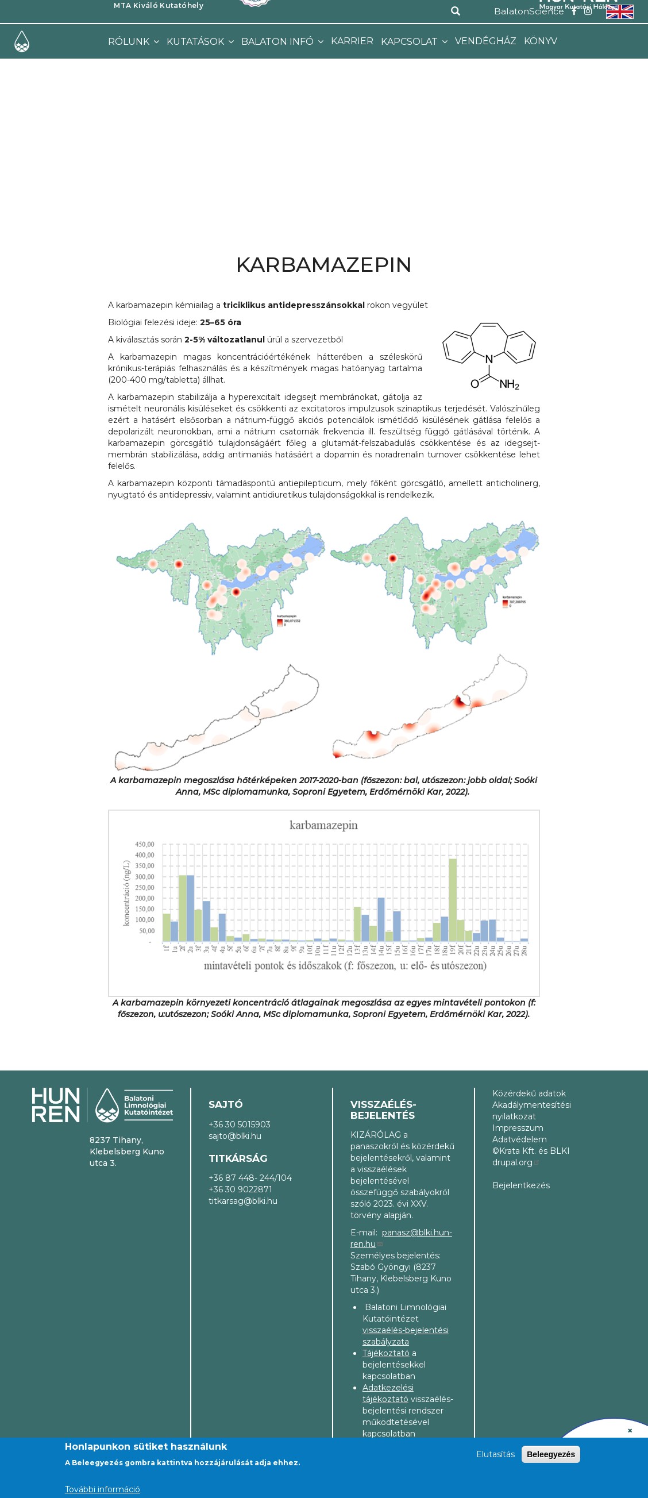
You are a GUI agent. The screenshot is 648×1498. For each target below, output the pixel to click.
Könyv (540, 41)
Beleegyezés (551, 1456)
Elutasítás (495, 1456)
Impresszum (517, 1128)
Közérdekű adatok (529, 1093)
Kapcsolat (410, 41)
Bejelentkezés (521, 1185)
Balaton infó (278, 41)
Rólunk (130, 41)
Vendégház (485, 41)
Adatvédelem (519, 1139)
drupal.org (516, 1162)
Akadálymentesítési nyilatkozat (531, 1111)
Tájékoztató (386, 1353)
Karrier (352, 41)
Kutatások (196, 41)
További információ (102, 1491)
